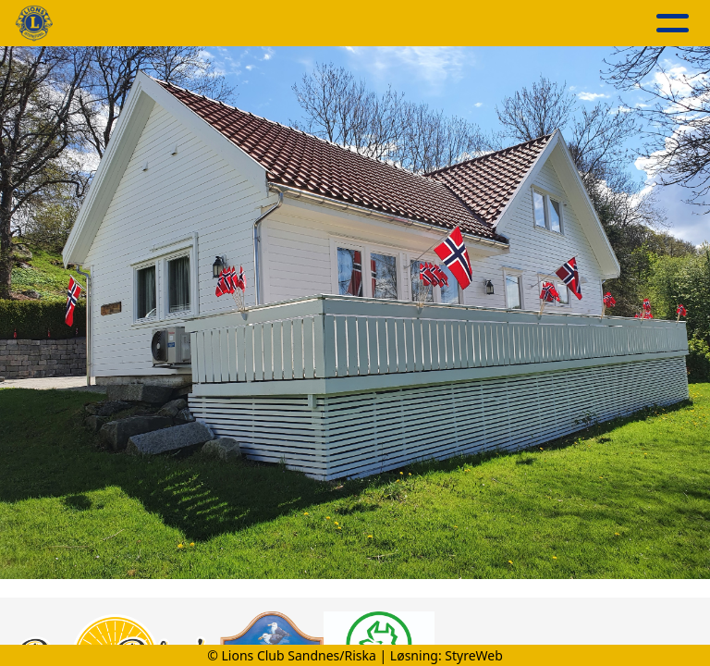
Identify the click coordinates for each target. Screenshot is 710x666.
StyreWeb (474, 655)
